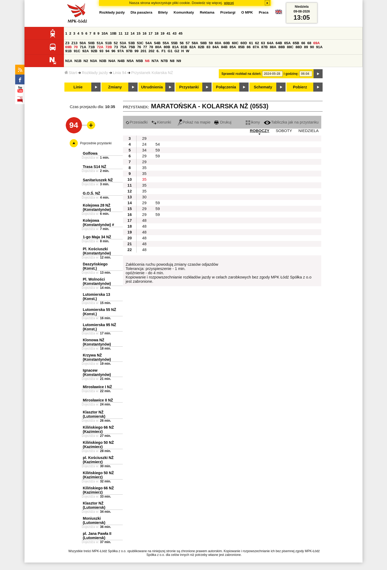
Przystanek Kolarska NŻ (152, 73)
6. (158, 51)
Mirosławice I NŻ (97, 387)
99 (137, 51)
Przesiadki (137, 122)
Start (70, 73)
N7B (164, 61)
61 (251, 43)
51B (108, 43)
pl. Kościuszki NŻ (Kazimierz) (98, 460)
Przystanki (189, 87)
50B (91, 43)
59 (211, 43)
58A (195, 43)
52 (116, 43)
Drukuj (222, 122)
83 (209, 47)
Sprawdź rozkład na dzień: (241, 74)
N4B (121, 61)
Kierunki (161, 122)
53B (131, 43)
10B (113, 33)
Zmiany (115, 87)
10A (104, 33)
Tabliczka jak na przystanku (291, 122)
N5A (130, 61)
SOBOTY (284, 131)
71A (83, 47)
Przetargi (227, 12)
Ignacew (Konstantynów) (97, 372)
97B (129, 51)
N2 (86, 61)
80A (158, 47)
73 (116, 47)
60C (235, 43)
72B (108, 47)
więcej (229, 3)
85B (241, 47)
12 (127, 33)
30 (144, 197)
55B (174, 43)
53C (140, 43)
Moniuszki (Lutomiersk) (94, 520)
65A (287, 43)
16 (145, 33)
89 (306, 47)
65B (296, 43)
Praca (263, 12)
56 (182, 43)
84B (224, 47)
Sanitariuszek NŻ (98, 180)
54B (157, 43)
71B (91, 47)
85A (233, 47)
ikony (253, 122)
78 (151, 47)
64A (270, 43)
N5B (139, 61)
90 (312, 47)
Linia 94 (119, 73)
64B (278, 43)
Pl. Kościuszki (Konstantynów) (97, 251)
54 (157, 144)
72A (100, 47)
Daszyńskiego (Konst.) (95, 266)
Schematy (263, 87)
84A (215, 47)
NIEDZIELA (308, 131)
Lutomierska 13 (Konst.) (96, 296)
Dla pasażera (142, 12)
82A (192, 47)
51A (100, 43)
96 (114, 51)
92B (94, 51)
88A (273, 47)
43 (174, 33)
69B (68, 47)
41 (169, 33)
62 (257, 43)
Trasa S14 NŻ (94, 167)
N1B (77, 61)
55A (166, 43)
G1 (170, 51)
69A (316, 43)
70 (76, 47)
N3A (93, 61)
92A (85, 51)
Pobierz (300, 87)
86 (249, 47)
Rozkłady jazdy (95, 73)
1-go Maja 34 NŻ (97, 237)
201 (143, 51)
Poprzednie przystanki (96, 143)
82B (201, 47)
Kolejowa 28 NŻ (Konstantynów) (97, 207)
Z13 (74, 43)
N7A (155, 61)
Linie (78, 87)
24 (144, 144)
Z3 (67, 43)
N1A (68, 61)
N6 (147, 61)
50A (83, 43)
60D (244, 43)
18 (157, 33)
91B (68, 51)
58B (203, 43)
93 (102, 51)
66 (303, 43)
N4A (112, 61)
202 (151, 51)
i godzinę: (291, 74)
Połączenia (226, 87)
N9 (178, 61)
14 (133, 33)
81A (175, 47)
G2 (177, 51)
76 (139, 47)
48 (144, 220)
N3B (102, 61)
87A (256, 47)
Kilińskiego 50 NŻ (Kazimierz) (98, 444)
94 (107, 51)
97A (120, 51)
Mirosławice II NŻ (98, 400)
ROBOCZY (259, 131)
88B (281, 47)
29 (144, 138)
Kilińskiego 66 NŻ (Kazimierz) (98, 429)
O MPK (247, 12)
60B (226, 43)
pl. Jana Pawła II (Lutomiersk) (97, 535)
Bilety (163, 12)
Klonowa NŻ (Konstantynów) (97, 342)
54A (149, 43)
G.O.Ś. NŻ (91, 193)
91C (77, 51)
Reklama (207, 12)
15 (139, 33)
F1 (164, 51)
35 (144, 168)
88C (290, 47)
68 (309, 43)
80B (167, 47)
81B (184, 47)
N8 (172, 61)
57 (188, 43)
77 (145, 47)
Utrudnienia (152, 87)
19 (162, 33)
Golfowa (90, 153)
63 (263, 43)
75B (132, 47)
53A (123, 43)
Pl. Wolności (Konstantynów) (97, 281)
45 (181, 33)
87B (264, 47)
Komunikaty (184, 12)
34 (144, 150)
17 (151, 33)
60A (218, 43)
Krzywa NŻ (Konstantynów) (97, 357)
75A (123, 47)
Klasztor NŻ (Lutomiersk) (94, 414)
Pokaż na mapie (194, 122)
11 (120, 33)
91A (319, 47)
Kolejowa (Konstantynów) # (98, 222)
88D (298, 47)
